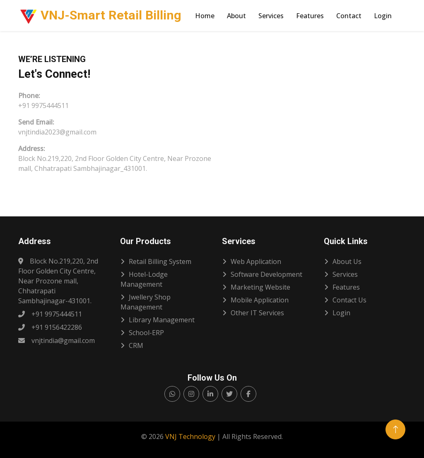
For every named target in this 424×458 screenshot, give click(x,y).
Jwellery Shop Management (145, 302)
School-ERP (146, 332)
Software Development (266, 274)
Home (204, 15)
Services (271, 15)
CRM (136, 345)
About (236, 15)
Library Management (162, 319)
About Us (346, 261)
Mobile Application (260, 300)
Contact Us (349, 300)
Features (310, 15)
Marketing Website (260, 287)
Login (383, 15)
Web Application (256, 261)
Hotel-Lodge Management (144, 279)
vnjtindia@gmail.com (56, 340)
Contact (348, 15)
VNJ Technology (190, 436)
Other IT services (257, 312)
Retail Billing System (160, 261)
